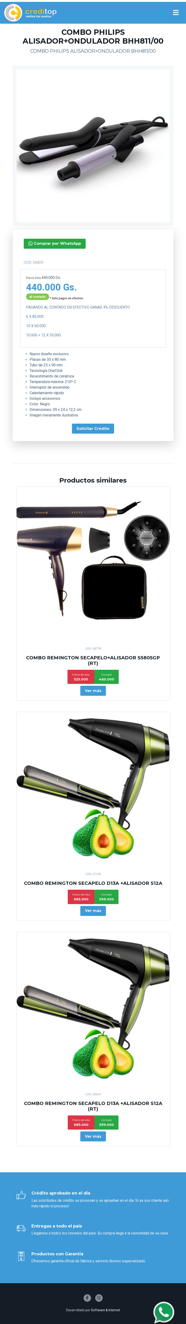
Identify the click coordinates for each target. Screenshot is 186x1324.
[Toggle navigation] (175, 12)
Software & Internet (105, 1310)
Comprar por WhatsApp (33, 243)
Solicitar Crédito (71, 428)
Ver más (93, 691)
